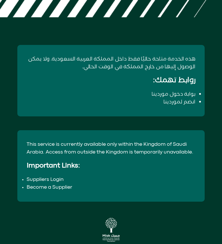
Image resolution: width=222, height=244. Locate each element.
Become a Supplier (49, 187)
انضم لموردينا (179, 102)
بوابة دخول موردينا (173, 94)
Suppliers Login (45, 179)
